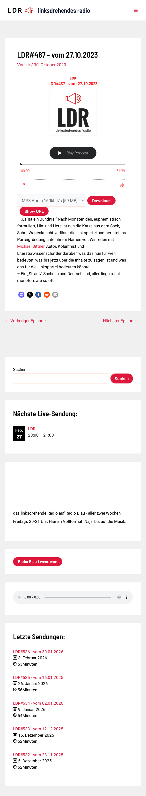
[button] (21, 295)
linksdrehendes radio (64, 10)
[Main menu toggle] (135, 10)
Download (101, 200)
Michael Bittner (30, 246)
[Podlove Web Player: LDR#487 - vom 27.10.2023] (73, 132)
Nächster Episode (122, 321)
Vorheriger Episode (25, 321)
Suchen (19, 369)
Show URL (34, 211)
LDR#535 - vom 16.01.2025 (38, 677)
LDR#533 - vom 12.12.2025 (38, 728)
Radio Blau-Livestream (37, 561)
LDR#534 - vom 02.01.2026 (38, 703)
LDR (31, 428)
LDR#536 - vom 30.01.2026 (38, 651)
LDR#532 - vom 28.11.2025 (38, 754)
